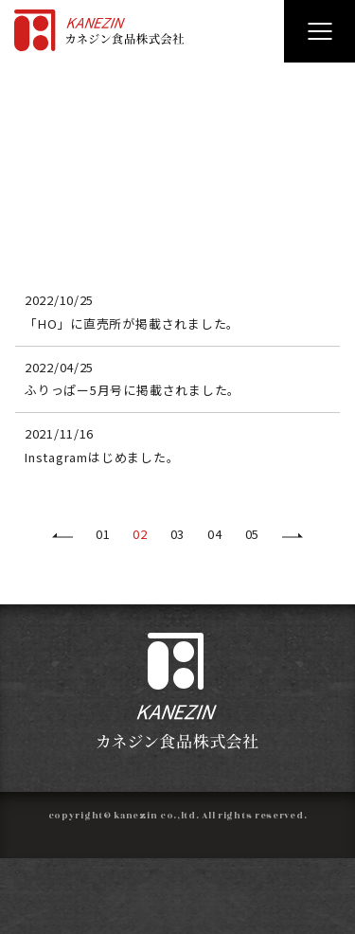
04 (214, 534)
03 (177, 534)
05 (252, 534)
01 (103, 534)
